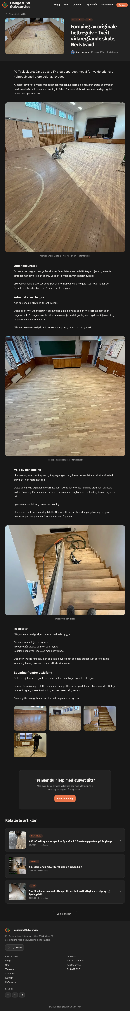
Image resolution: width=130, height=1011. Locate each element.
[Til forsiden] (26, 5)
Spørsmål (92, 4)
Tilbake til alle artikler (15, 14)
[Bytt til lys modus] (14, 947)
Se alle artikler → (65, 914)
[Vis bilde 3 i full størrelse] (100, 718)
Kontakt (122, 5)
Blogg (57, 4)
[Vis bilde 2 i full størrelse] (65, 718)
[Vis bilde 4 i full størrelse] (30, 745)
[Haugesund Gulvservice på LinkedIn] (22, 994)
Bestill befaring (65, 798)
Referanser (107, 4)
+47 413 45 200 (75, 960)
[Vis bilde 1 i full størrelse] (30, 718)
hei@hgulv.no (74, 965)
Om (66, 4)
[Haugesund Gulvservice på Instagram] (15, 994)
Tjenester (77, 4)
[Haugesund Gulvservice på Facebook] (8, 994)
